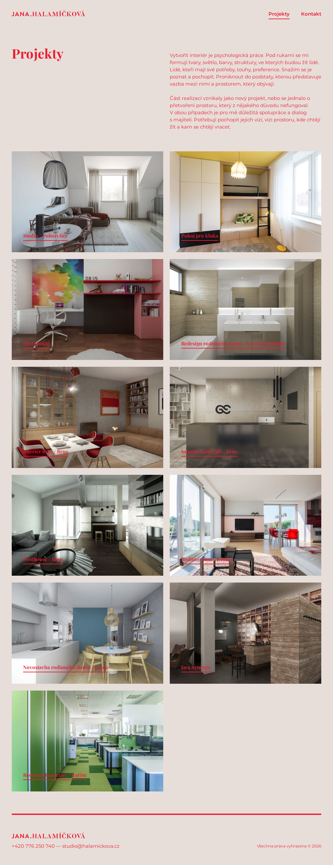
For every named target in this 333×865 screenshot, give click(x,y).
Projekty (279, 14)
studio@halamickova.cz (91, 846)
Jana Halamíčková (48, 13)
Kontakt (311, 14)
